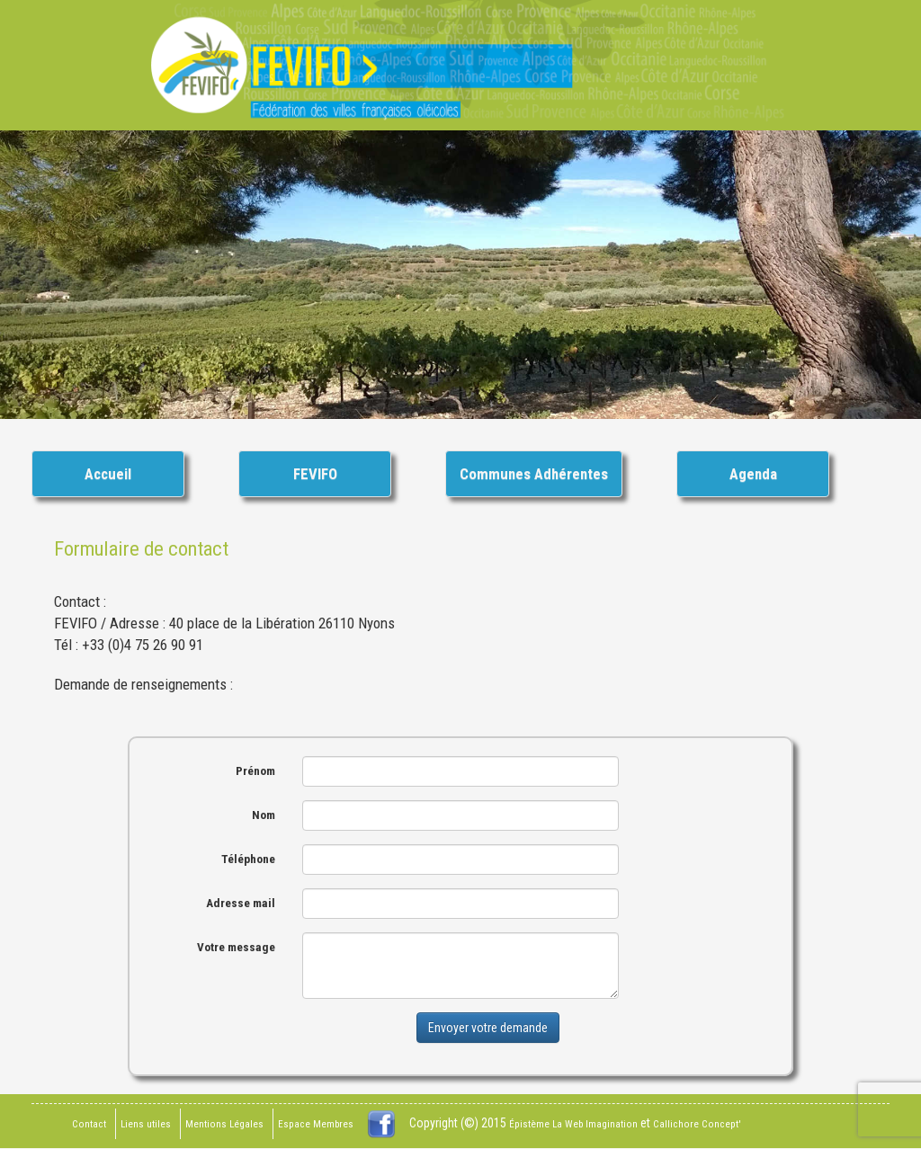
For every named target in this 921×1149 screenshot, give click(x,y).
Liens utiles (146, 1124)
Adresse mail (240, 903)
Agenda (753, 474)
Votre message (236, 947)
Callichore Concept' (697, 1124)
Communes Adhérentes (534, 474)
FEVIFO (315, 474)
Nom (263, 815)
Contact (89, 1124)
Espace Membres (315, 1124)
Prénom (255, 771)
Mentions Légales (224, 1124)
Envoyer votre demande (488, 1027)
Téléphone (248, 859)
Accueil (108, 474)
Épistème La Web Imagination (573, 1124)
